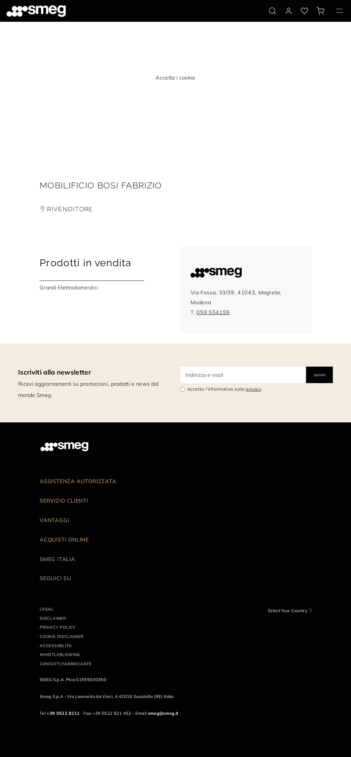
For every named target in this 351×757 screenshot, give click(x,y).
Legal (47, 609)
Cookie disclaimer (62, 636)
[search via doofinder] (272, 11)
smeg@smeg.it (163, 713)
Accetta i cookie (175, 77)
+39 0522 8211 (63, 713)
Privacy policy (58, 627)
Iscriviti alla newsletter (54, 372)
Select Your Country (287, 610)
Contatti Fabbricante (66, 663)
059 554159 (212, 312)
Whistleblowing (60, 654)
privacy (253, 389)
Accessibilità (56, 645)
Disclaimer (53, 618)
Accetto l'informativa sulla (224, 389)
